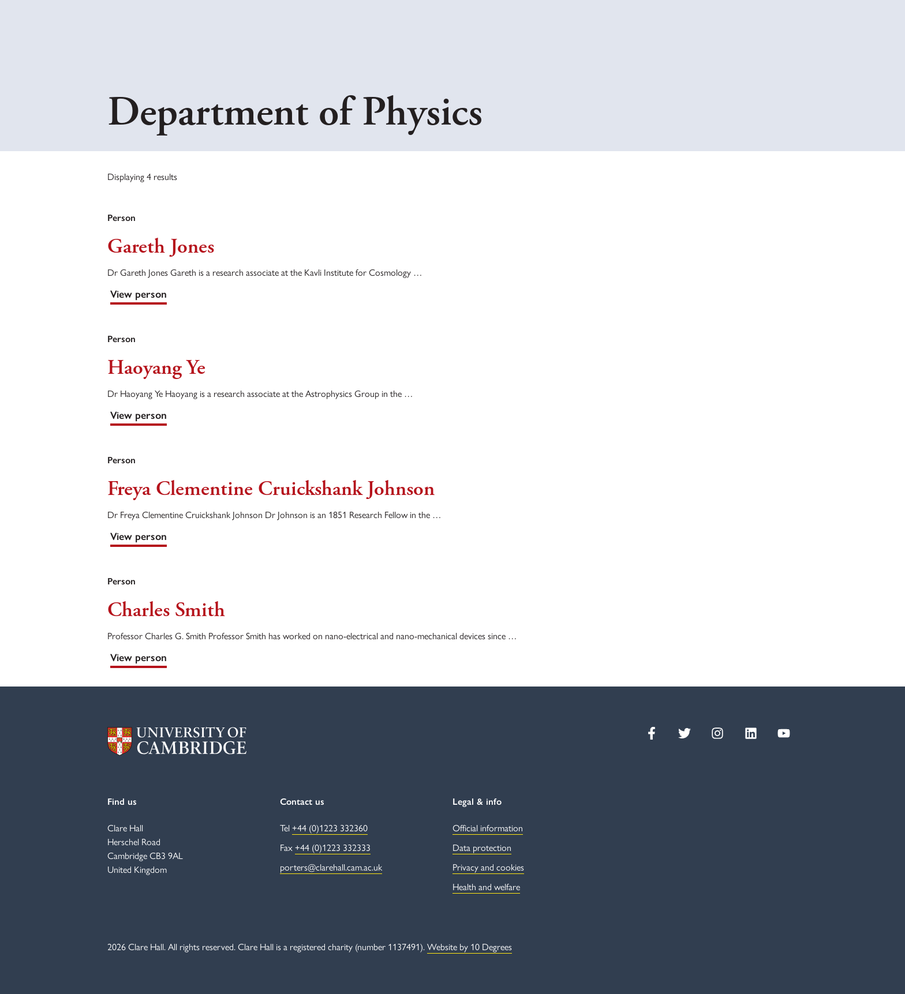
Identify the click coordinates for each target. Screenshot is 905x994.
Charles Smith (166, 610)
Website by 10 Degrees (469, 946)
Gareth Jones (160, 247)
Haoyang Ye (156, 368)
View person (138, 294)
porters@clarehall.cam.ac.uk (331, 866)
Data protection (481, 847)
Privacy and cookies (488, 866)
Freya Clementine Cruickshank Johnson (271, 489)
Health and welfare (486, 886)
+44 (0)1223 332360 (330, 827)
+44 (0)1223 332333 (333, 847)
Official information (487, 827)
